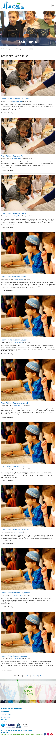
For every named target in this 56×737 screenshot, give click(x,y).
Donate (28, 694)
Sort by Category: (6, 49)
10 (33, 675)
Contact (3, 734)
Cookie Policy (30, 734)
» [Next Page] (37, 675)
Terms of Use (39, 734)
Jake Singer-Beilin (17, 101)
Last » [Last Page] (40, 675)
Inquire (28, 686)
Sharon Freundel (18, 279)
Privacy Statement (19, 734)
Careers (9, 734)
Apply (28, 690)
